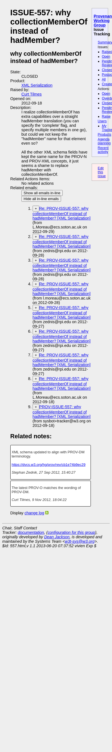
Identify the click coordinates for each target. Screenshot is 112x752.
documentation (31, 532)
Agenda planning (104, 141)
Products (104, 135)
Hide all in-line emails (41, 199)
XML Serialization (36, 85)
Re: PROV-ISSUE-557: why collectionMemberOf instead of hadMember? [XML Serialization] (62, 213)
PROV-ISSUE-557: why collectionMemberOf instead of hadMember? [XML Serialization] (62, 412)
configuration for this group (71, 532)
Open (106, 57)
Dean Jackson (56, 537)
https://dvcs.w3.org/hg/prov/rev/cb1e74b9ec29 (49, 465)
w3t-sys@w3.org (80, 541)
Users (102, 121)
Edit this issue (102, 172)
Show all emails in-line (42, 193)
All (104, 79)
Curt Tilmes (31, 94)
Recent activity (103, 150)
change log (34, 513)
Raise (106, 116)
